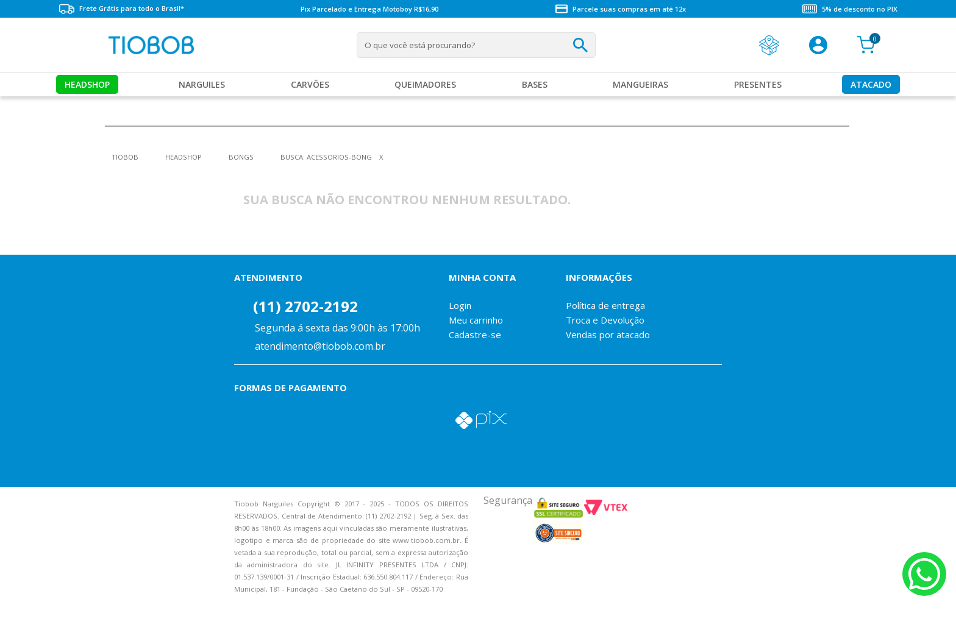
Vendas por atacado (608, 334)
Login (460, 305)
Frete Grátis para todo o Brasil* (121, 9)
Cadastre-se (475, 334)
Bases (535, 84)
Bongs (241, 156)
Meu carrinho (476, 320)
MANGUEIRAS (640, 84)
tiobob (125, 156)
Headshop (87, 84)
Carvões (310, 84)
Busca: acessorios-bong (326, 156)
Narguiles (202, 84)
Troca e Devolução (605, 320)
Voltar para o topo (18, 607)
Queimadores (425, 84)
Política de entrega (605, 305)
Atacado (871, 84)
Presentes (758, 84)
